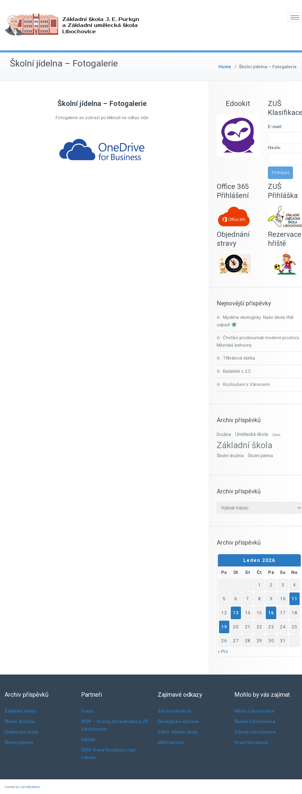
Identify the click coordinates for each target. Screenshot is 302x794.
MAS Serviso (171, 742)
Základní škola (20, 711)
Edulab (88, 739)
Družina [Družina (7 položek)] (224, 434)
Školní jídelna (18, 742)
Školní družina (19, 721)
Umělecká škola (21, 732)
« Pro (223, 651)
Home (224, 66)
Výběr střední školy (178, 732)
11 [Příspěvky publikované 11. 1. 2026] (294, 598)
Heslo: (274, 147)
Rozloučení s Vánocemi (246, 384)
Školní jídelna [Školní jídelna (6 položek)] (260, 455)
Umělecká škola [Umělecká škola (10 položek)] (251, 434)
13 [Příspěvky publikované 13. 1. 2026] (236, 613)
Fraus (87, 711)
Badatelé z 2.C (237, 371)
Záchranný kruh (175, 711)
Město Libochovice (254, 711)
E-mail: (275, 126)
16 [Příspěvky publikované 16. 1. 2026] (271, 613)
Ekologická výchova (178, 721)
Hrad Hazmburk (251, 742)
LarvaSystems (30, 787)
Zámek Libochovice (255, 732)
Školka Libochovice (254, 721)
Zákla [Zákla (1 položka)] (276, 435)
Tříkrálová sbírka (239, 358)
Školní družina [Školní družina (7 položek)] (230, 455)
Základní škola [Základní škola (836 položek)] (244, 445)
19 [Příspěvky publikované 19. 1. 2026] (224, 627)
